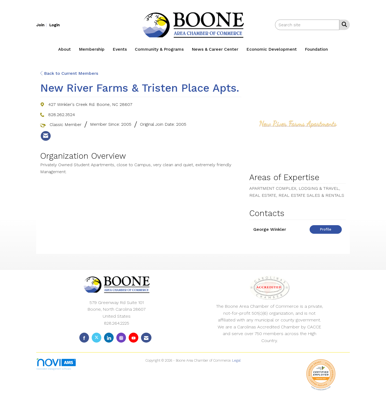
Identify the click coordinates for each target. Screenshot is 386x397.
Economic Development (271, 49)
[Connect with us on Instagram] (121, 338)
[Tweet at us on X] (96, 338)
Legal (236, 360)
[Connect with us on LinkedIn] (109, 338)
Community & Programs (159, 49)
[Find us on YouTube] (133, 338)
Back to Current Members (69, 73)
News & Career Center (215, 49)
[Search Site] (343, 24)
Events (120, 49)
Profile (325, 229)
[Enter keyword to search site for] (307, 25)
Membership (92, 49)
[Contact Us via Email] (146, 338)
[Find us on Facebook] (84, 338)
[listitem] (42, 24)
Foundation (316, 49)
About (64, 49)
